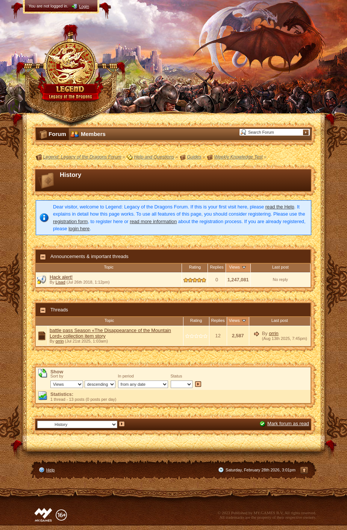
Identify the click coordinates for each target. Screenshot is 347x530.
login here (78, 228)
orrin (60, 341)
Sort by (56, 376)
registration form (70, 221)
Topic (109, 267)
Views (238, 267)
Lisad (60, 282)
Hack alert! (61, 277)
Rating (195, 267)
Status (176, 376)
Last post (280, 267)
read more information (153, 221)
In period (126, 376)
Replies (216, 267)
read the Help (279, 207)
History (70, 174)
